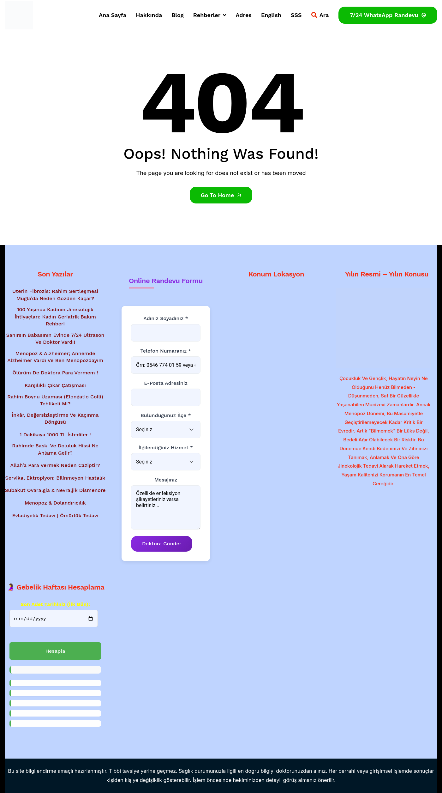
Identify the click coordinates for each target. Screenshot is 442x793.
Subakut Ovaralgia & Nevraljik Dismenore (55, 490)
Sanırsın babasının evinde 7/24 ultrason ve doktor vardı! (55, 338)
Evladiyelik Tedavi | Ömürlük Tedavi (55, 515)
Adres (244, 15)
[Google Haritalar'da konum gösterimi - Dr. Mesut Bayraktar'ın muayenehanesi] (276, 324)
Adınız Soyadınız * (165, 318)
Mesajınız (165, 480)
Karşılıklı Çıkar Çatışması (55, 385)
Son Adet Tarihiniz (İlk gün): (55, 604)
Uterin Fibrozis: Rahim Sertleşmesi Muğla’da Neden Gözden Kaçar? (55, 294)
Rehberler (209, 15)
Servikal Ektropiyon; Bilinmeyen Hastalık (55, 478)
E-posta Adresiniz (166, 383)
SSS (296, 15)
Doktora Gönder (161, 544)
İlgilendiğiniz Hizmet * (166, 448)
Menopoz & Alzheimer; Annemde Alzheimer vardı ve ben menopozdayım (55, 356)
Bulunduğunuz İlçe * (165, 415)
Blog (177, 15)
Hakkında (149, 15)
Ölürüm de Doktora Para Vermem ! (55, 373)
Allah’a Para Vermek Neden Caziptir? (55, 465)
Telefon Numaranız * (165, 351)
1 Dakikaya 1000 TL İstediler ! (55, 435)
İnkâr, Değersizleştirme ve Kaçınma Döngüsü (55, 418)
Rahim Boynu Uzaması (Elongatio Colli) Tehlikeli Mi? (55, 400)
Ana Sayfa (112, 15)
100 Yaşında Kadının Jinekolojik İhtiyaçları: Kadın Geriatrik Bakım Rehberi (55, 316)
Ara (320, 15)
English (271, 15)
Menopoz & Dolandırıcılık (55, 503)
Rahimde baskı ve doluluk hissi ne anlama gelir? (55, 449)
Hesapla (55, 651)
